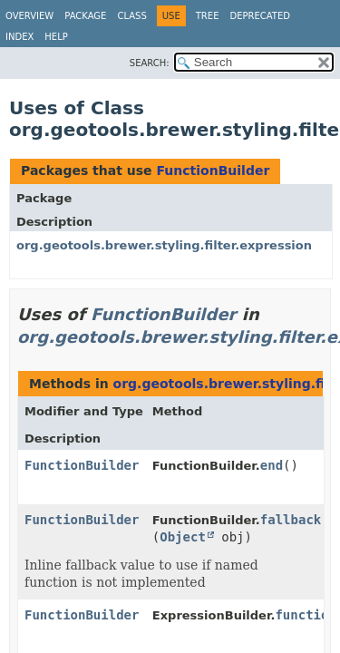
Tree (207, 16)
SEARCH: (150, 63)
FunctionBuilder (212, 170)
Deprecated (259, 16)
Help (55, 37)
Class (131, 16)
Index (19, 37)
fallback (290, 519)
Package (85, 16)
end (271, 465)
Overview (29, 16)
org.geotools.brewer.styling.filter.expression (164, 245)
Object (183, 537)
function (305, 615)
